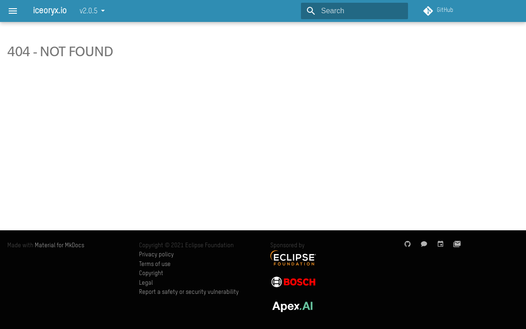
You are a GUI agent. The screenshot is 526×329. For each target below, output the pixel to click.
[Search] (354, 11)
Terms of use (155, 264)
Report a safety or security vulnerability (189, 292)
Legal (146, 283)
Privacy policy (156, 255)
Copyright (151, 273)
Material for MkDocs (59, 246)
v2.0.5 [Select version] (88, 11)
